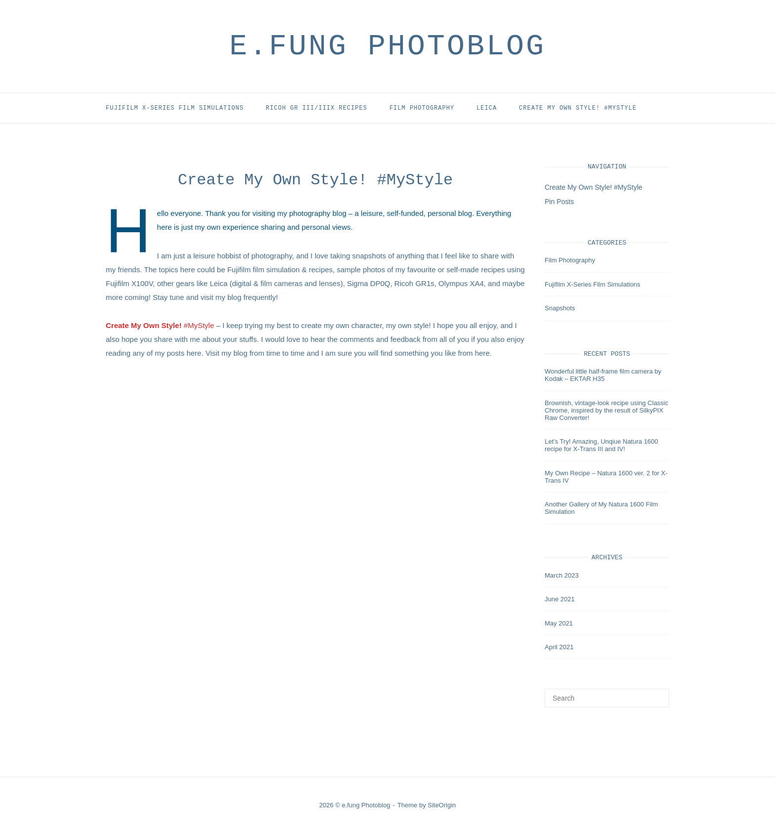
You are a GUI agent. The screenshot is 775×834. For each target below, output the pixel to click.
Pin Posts (559, 202)
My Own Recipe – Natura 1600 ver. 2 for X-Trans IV (606, 476)
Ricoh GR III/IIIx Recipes (316, 108)
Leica (486, 108)
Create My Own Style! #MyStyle (578, 108)
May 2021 (559, 623)
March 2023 (562, 575)
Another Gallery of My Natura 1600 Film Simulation (601, 507)
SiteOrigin (442, 805)
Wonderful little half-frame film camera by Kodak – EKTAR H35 (603, 375)
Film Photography (421, 108)
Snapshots (560, 308)
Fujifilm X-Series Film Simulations (175, 108)
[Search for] (607, 698)
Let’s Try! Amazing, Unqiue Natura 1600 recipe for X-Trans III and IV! (601, 445)
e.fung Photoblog (387, 46)
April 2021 (559, 647)
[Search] (658, 693)
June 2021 (560, 599)
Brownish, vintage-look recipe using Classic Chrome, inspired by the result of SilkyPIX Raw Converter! (606, 410)
